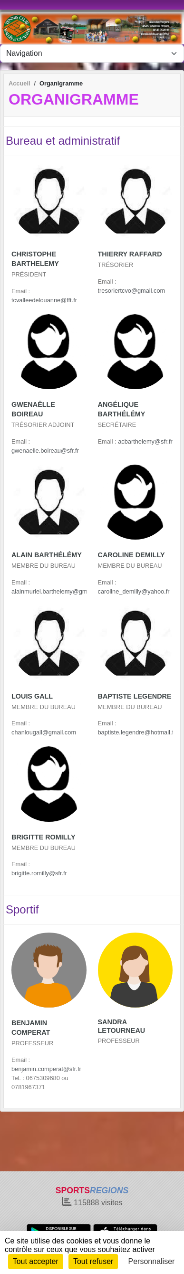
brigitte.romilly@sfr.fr (39, 873)
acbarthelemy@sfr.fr (145, 441)
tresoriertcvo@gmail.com (131, 290)
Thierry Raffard (130, 254)
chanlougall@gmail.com (43, 732)
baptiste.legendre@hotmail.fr (137, 732)
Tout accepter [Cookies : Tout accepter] (35, 1261)
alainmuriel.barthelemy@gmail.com (59, 591)
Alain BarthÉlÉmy (46, 555)
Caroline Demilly (131, 555)
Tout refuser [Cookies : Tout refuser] (93, 1261)
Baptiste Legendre (135, 696)
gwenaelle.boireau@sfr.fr (45, 450)
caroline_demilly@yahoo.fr (134, 591)
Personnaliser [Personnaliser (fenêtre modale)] (151, 1261)
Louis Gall (32, 696)
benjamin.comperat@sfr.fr (46, 1068)
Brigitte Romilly (43, 837)
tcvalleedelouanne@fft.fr (44, 300)
